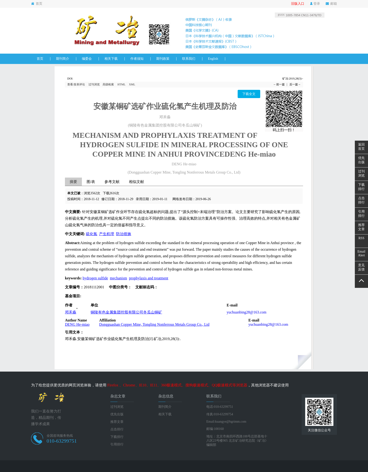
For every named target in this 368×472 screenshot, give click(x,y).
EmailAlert (361, 253)
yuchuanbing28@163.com (246, 312)
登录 (315, 4)
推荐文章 (117, 422)
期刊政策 (162, 58)
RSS (361, 238)
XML (132, 84)
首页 (36, 4)
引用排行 (117, 444)
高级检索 (108, 84)
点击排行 (117, 429)
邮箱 (331, 4)
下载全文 (249, 94)
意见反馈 (361, 267)
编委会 (87, 58)
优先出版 (117, 414)
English (213, 58)
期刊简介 (62, 58)
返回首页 (361, 147)
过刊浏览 (94, 84)
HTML (121, 84)
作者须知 (137, 58)
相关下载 (111, 58)
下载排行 (117, 437)
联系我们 (188, 58)
